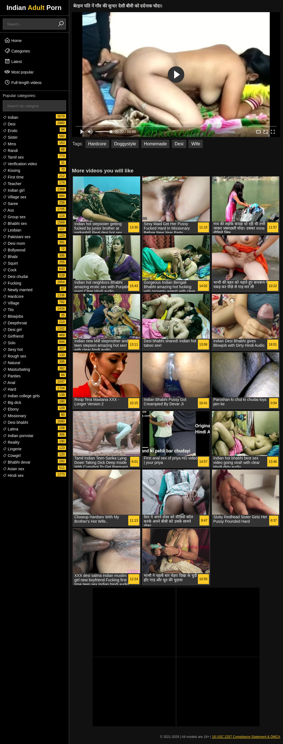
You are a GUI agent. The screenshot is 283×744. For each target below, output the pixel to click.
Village (11, 303)
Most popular (19, 72)
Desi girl (12, 329)
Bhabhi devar (16, 462)
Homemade (155, 143)
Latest (13, 61)
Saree (10, 203)
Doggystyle (125, 143)
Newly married (17, 290)
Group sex (14, 217)
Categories (17, 51)
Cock (10, 270)
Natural (11, 363)
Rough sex (14, 356)
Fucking (12, 283)
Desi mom (14, 243)
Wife (195, 143)
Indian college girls (21, 396)
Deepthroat (15, 323)
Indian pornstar (18, 435)
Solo (9, 343)
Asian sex (13, 469)
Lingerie (12, 449)
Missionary (14, 416)
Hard (9, 389)
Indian (10, 117)
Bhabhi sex (15, 223)
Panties (12, 376)
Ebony (11, 409)
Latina (10, 429)
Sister (10, 137)
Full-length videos (23, 82)
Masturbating (16, 369)
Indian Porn (33, 7)
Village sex (14, 197)
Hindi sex (13, 475)
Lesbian (12, 230)
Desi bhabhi (15, 422)
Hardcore (13, 296)
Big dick (12, 402)
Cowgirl (12, 455)
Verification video (20, 164)
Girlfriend (13, 336)
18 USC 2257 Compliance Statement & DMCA (246, 737)
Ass (8, 210)
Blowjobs (13, 316)
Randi (10, 150)
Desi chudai (15, 276)
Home (13, 40)
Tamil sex (13, 157)
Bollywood (14, 250)
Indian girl (14, 190)
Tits (8, 309)
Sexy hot (13, 349)
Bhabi (10, 256)
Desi (9, 124)
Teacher (12, 184)
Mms (9, 144)
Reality (11, 442)
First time (13, 177)
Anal (9, 382)
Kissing (11, 170)
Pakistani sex (16, 237)
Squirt (10, 263)
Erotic (10, 130)
